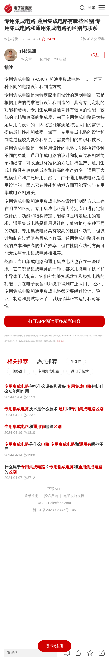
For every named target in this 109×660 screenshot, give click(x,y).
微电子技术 (80, 371)
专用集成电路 (48, 371)
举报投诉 (60, 341)
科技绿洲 (27, 51)
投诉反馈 (51, 496)
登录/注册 (54, 646)
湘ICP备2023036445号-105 (54, 510)
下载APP (54, 489)
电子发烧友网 (74, 496)
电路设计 (19, 371)
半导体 (76, 361)
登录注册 (31, 496)
